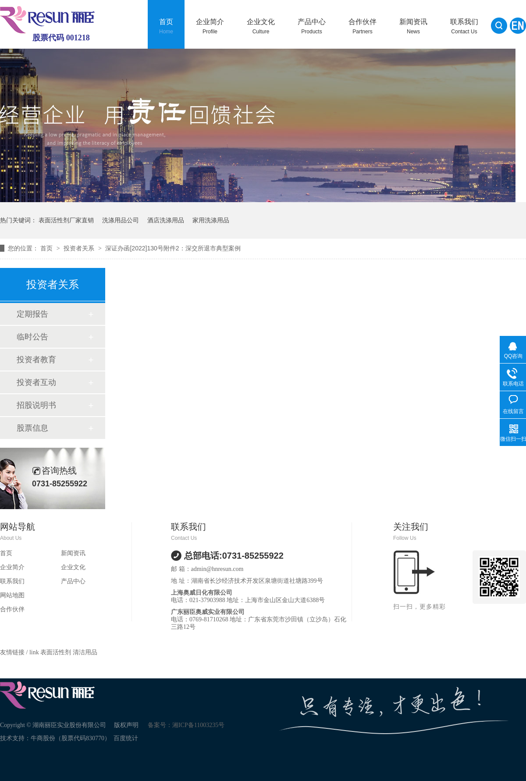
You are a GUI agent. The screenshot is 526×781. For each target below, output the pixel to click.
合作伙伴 (362, 26)
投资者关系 (80, 248)
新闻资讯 (413, 26)
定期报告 (32, 314)
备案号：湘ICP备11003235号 (186, 725)
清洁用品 (85, 652)
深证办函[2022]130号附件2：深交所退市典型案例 (172, 248)
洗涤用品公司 (120, 220)
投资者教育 (36, 359)
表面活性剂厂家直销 (66, 220)
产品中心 (312, 26)
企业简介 (210, 26)
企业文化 (261, 26)
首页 (166, 26)
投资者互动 (36, 382)
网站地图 (12, 595)
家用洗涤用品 (210, 220)
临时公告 (32, 336)
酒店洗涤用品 (165, 220)
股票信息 (32, 428)
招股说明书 (36, 405)
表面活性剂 (56, 652)
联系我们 (464, 26)
